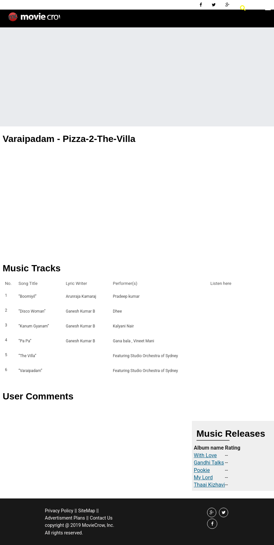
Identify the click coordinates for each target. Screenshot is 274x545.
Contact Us (101, 518)
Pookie (202, 470)
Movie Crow (34, 19)
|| (76, 510)
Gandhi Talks (209, 463)
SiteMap (86, 510)
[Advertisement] (137, 77)
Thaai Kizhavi (209, 485)
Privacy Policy (59, 510)
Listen (217, 296)
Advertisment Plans (65, 518)
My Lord (203, 477)
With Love (205, 455)
